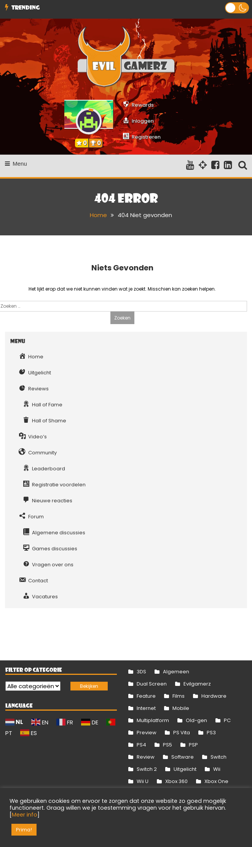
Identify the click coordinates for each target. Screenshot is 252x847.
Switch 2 (147, 769)
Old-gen (196, 720)
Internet (146, 708)
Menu (16, 163)
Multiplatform (153, 720)
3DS (141, 671)
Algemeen (176, 671)
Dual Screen (152, 683)
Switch (218, 757)
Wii (216, 769)
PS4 (141, 744)
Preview (146, 732)
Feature (146, 696)
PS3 (211, 732)
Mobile (180, 708)
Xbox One (216, 781)
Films (178, 696)
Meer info (24, 814)
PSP (193, 744)
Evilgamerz (197, 683)
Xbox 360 (176, 781)
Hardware (213, 696)
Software (182, 757)
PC (227, 720)
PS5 (167, 744)
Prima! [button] (24, 829)
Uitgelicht (185, 769)
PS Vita (181, 732)
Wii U (142, 781)
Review (146, 757)
